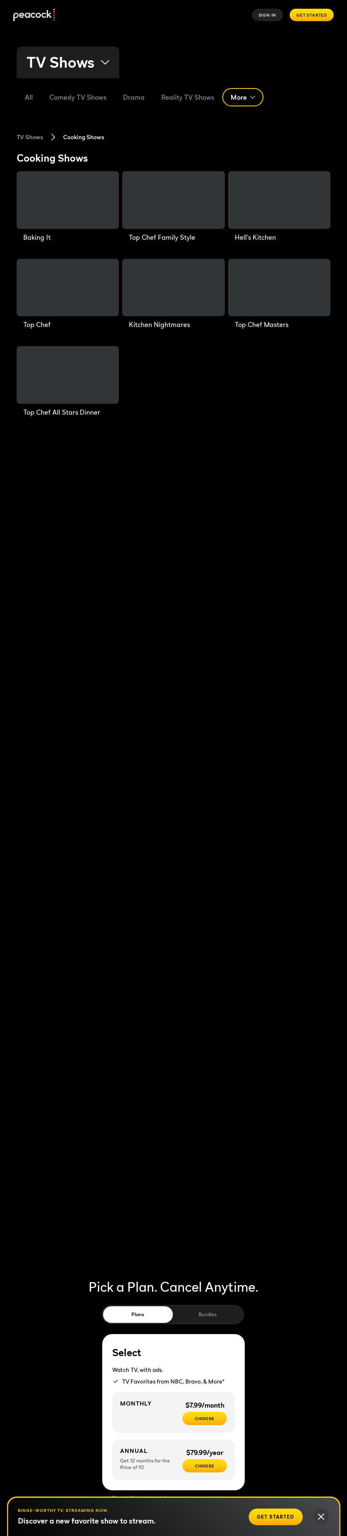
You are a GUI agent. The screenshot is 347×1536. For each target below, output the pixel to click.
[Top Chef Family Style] (173, 206)
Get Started (311, 14)
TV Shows (30, 136)
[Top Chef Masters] (279, 294)
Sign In (267, 14)
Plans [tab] (137, 1314)
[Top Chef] (68, 294)
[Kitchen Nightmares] (173, 294)
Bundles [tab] (208, 1314)
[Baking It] (68, 206)
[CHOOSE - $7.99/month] (204, 1418)
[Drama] (134, 97)
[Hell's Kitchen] (279, 206)
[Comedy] (77, 97)
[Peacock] (34, 15)
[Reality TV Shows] (187, 97)
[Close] (321, 1517)
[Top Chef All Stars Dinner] (68, 381)
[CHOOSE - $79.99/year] (204, 1465)
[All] (29, 97)
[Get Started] (276, 1517)
